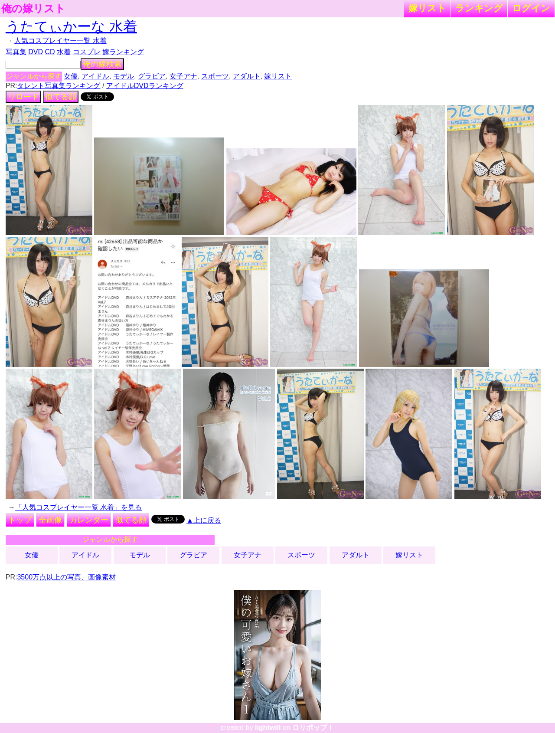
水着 (64, 52)
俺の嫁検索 (102, 64)
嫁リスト (427, 8)
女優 (71, 76)
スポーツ (215, 76)
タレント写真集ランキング (58, 85)
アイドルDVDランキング (144, 85)
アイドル (95, 76)
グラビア (152, 76)
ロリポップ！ (313, 727)
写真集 (16, 52)
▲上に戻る (203, 520)
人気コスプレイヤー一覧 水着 (60, 40)
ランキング (479, 8)
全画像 (50, 520)
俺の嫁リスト (33, 8)
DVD (35, 52)
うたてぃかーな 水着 (71, 26)
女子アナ (183, 76)
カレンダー (88, 520)
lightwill (268, 727)
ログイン (531, 8)
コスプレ (87, 52)
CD (50, 52)
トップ (20, 520)
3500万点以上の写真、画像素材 (66, 577)
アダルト (247, 76)
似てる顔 (60, 96)
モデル (123, 76)
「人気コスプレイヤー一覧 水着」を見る (78, 507)
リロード (23, 96)
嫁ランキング (123, 52)
